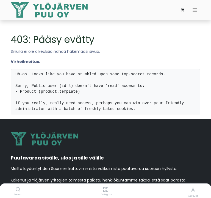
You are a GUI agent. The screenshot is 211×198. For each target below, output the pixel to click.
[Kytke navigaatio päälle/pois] (195, 10)
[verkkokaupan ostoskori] (182, 10)
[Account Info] (193, 190)
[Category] (105, 190)
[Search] (18, 190)
